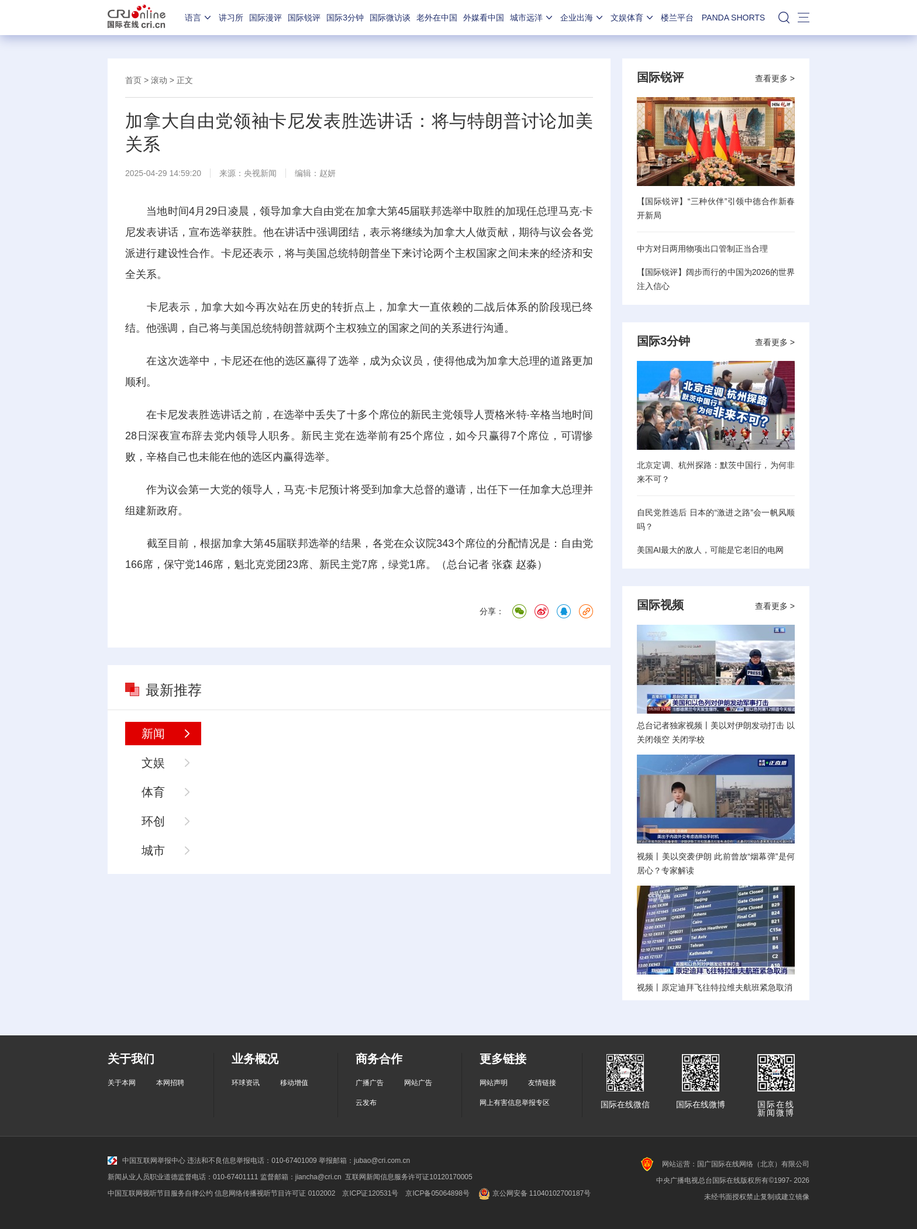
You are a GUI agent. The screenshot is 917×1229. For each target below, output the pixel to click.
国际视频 (660, 604)
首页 (133, 80)
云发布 (366, 1103)
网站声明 (494, 1083)
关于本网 (122, 1083)
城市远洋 (532, 17)
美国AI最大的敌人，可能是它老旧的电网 (710, 550)
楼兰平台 (677, 17)
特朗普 (365, 253)
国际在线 (137, 17)
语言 (199, 17)
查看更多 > (775, 78)
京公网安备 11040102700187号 (534, 1193)
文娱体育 (633, 17)
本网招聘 (170, 1083)
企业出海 (582, 17)
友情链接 (542, 1083)
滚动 (159, 80)
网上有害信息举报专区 (515, 1103)
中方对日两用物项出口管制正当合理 (702, 248)
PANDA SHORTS (733, 17)
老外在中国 (436, 17)
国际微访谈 (390, 17)
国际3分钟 (345, 17)
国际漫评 (265, 17)
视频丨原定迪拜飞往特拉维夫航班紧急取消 (714, 987)
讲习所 (231, 17)
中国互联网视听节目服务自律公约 (160, 1193)
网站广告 (418, 1083)
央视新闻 (260, 173)
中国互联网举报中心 (146, 1160)
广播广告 (370, 1083)
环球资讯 (246, 1083)
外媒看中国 (483, 17)
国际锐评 (304, 17)
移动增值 (294, 1083)
